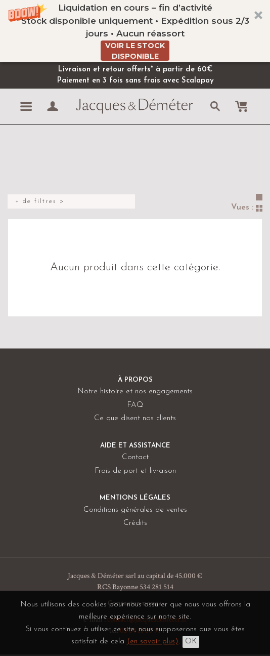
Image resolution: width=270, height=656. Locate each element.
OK (191, 641)
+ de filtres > (40, 201)
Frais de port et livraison (135, 471)
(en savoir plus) (152, 641)
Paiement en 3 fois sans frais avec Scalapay (135, 81)
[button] (135, 31)
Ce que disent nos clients (135, 418)
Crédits (135, 523)
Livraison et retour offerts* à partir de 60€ (135, 69)
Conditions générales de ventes (135, 510)
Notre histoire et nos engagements (135, 391)
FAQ (135, 405)
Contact (135, 457)
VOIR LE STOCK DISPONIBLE (135, 51)
